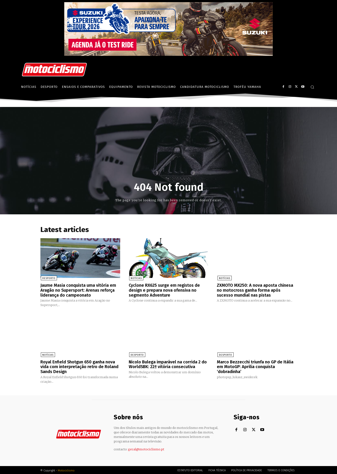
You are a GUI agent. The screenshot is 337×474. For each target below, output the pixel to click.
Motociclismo (66, 469)
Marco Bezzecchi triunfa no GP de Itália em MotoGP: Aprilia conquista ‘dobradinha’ (255, 366)
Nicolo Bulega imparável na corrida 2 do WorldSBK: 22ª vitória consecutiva (168, 364)
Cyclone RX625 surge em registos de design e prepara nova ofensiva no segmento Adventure (164, 290)
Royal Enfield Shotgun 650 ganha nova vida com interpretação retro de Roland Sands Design (79, 366)
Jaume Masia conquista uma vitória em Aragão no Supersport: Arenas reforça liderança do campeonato (78, 290)
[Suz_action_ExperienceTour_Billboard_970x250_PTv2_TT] (168, 54)
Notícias (135, 278)
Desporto (48, 278)
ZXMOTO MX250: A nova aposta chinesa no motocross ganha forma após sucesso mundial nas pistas (255, 290)
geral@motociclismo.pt (146, 448)
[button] (312, 87)
